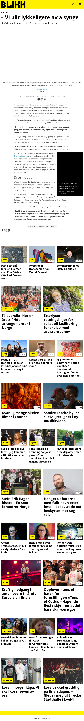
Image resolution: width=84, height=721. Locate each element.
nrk (47, 226)
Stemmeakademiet (21, 156)
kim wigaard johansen (36, 226)
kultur (53, 226)
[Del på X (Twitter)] (41, 99)
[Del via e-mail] (45, 99)
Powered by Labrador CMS (42, 718)
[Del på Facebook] (38, 99)
